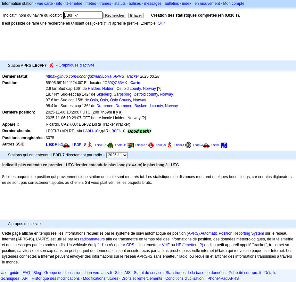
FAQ (26, 272)
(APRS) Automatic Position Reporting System (225, 233)
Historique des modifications (56, 278)
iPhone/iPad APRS (223, 278)
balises (135, 3)
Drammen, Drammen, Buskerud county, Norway (137, 106)
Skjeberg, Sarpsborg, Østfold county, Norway (134, 94)
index (186, 3)
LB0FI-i (215, 145)
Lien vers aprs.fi (98, 272)
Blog (37, 272)
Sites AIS (123, 272)
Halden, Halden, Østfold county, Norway (122, 88)
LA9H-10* (91, 131)
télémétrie (73, 3)
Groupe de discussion (62, 272)
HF (178, 245)
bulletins (172, 3)
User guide (10, 272)
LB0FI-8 (79, 144)
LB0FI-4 (54, 144)
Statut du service (148, 272)
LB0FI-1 (179, 145)
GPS (130, 245)
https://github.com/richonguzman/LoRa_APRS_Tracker (92, 76)
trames (105, 3)
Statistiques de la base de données (196, 272)
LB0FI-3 (100, 145)
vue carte (45, 3)
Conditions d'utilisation (184, 278)
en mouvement (207, 3)
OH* (161, 23)
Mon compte (233, 3)
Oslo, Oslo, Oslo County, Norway (118, 100)
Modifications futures (100, 278)
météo (91, 3)
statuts (120, 3)
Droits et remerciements (141, 278)
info (59, 3)
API (25, 278)
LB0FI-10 (117, 131)
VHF (166, 245)
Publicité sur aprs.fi (245, 272)
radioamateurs (92, 239)
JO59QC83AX (115, 83)
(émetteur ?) (192, 245)
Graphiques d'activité (77, 65)
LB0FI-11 (121, 145)
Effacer (136, 15)
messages (153, 3)
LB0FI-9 (161, 145)
